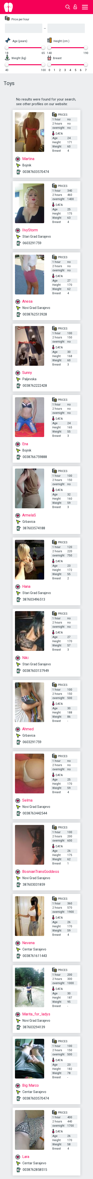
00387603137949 (36, 671)
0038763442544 (35, 813)
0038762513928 (35, 314)
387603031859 (34, 884)
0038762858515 (35, 1170)
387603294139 (34, 1027)
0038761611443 (35, 956)
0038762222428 (35, 385)
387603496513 (34, 599)
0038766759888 (35, 457)
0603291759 (32, 243)
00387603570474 (36, 172)
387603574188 (34, 528)
